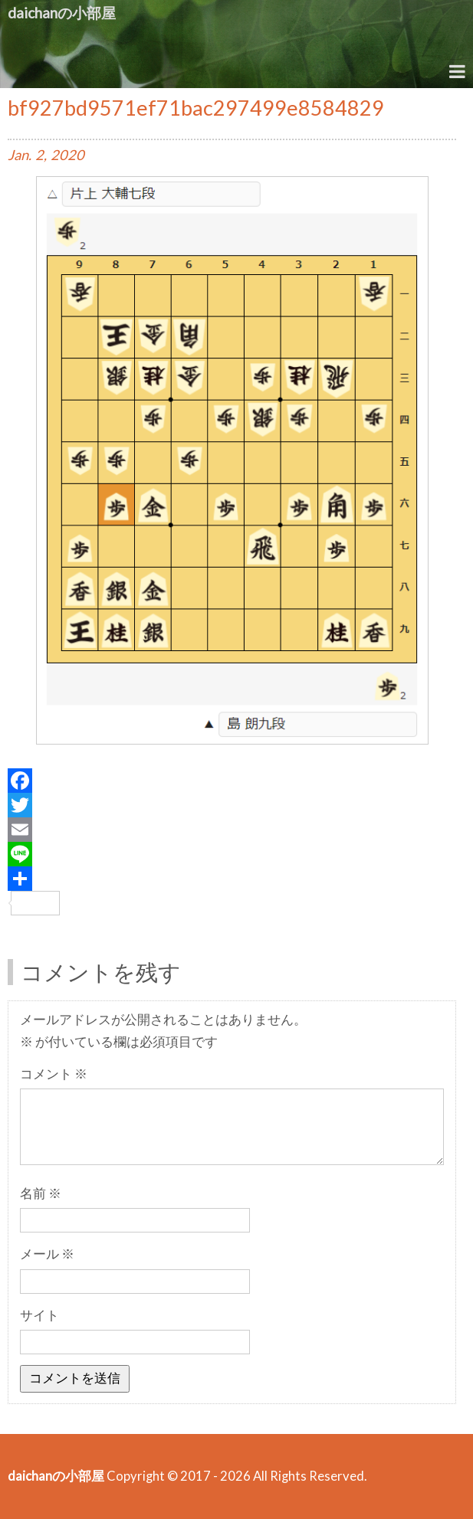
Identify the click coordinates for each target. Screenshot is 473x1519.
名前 (40, 1193)
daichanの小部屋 (62, 12)
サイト (39, 1315)
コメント (53, 1074)
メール (47, 1254)
